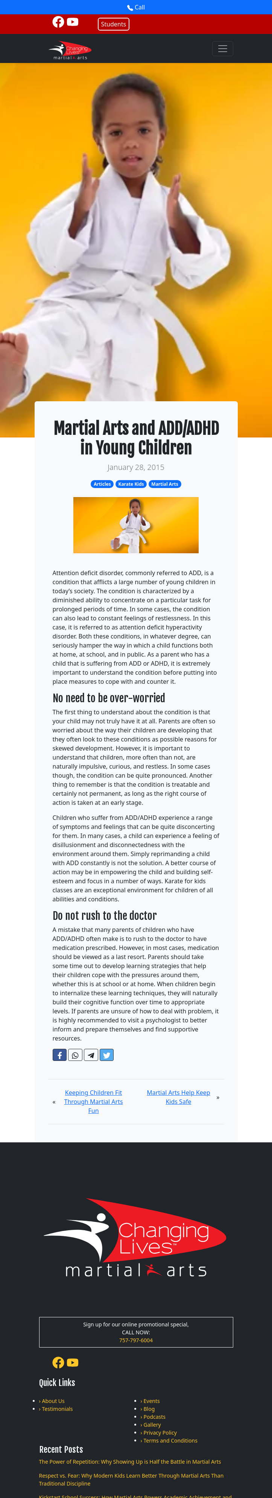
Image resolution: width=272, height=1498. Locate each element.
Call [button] (136, 7)
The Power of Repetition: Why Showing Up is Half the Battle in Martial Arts (130, 1461)
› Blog (148, 1408)
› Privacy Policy (159, 1432)
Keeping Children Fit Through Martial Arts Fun (93, 1101)
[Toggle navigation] (222, 48)
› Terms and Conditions (169, 1440)
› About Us (52, 1400)
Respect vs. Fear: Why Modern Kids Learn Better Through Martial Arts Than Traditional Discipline (131, 1479)
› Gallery (151, 1424)
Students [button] (113, 24)
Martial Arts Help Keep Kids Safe (178, 1097)
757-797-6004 (136, 1340)
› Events (150, 1400)
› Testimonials (56, 1408)
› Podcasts (153, 1416)
